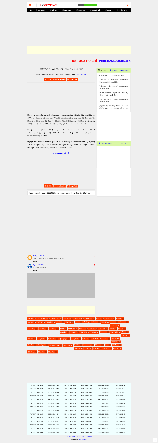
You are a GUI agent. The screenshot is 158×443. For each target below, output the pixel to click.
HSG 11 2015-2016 (86, 403)
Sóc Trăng (95, 338)
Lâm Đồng (63, 332)
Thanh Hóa (114, 342)
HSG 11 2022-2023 (86, 428)
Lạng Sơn (73, 332)
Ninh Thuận (114, 332)
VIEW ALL (125, 143)
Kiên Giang (82, 328)
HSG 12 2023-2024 (103, 432)
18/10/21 (46, 264)
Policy (83, 436)
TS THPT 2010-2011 (36, 385)
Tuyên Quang (87, 345)
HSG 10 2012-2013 (70, 392)
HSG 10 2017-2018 (70, 410)
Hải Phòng (42, 329)
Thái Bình (31, 345)
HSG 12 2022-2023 (103, 428)
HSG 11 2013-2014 (86, 396)
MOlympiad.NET (38, 256)
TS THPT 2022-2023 (36, 428)
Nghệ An (93, 332)
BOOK (109, 10)
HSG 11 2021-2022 (86, 425)
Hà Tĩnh (113, 322)
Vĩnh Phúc (77, 348)
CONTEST (41, 10)
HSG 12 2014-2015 (103, 399)
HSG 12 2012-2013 (103, 392)
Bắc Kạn (118, 318)
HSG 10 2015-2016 (70, 403)
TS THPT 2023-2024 (36, 432)
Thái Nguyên (41, 345)
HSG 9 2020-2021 (53, 421)
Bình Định (89, 318)
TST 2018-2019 (120, 414)
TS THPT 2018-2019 (36, 414)
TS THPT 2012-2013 (36, 392)
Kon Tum (92, 328)
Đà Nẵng (106, 348)
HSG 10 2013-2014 (70, 396)
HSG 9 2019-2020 (53, 417)
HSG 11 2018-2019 (86, 414)
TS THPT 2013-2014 (36, 396)
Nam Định (84, 332)
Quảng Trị (85, 339)
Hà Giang (86, 322)
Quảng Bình (40, 339)
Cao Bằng (49, 322)
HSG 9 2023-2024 (53, 432)
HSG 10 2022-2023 (70, 428)
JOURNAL (81, 10)
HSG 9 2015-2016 (53, 403)
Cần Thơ (68, 322)
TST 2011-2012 (120, 388)
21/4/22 (45, 256)
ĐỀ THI (54, 10)
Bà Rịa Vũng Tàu (43, 318)
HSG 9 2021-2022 (53, 425)
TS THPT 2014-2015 (36, 399)
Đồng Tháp (51, 352)
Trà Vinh (76, 345)
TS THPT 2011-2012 (36, 388)
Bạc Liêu (98, 318)
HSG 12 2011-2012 (103, 388)
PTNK (124, 332)
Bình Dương (55, 318)
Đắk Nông (31, 352)
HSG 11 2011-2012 (86, 388)
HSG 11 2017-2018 (86, 410)
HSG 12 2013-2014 (103, 396)
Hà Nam (95, 322)
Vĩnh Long (115, 345)
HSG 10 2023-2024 (70, 432)
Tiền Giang (66, 345)
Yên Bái (87, 348)
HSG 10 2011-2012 (70, 388)
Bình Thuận (78, 318)
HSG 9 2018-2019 (53, 414)
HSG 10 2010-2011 (70, 385)
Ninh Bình (103, 332)
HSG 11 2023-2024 (86, 432)
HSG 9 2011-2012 (53, 388)
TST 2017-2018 (120, 410)
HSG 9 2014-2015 (53, 399)
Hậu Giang (52, 329)
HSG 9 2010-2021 (53, 385)
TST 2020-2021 (120, 421)
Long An (111, 328)
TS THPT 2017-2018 (36, 410)
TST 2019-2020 (120, 417)
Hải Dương (31, 329)
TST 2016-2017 (120, 407)
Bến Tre (40, 322)
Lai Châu (102, 328)
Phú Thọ (124, 335)
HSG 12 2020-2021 (103, 421)
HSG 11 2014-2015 (86, 399)
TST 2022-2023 (120, 428)
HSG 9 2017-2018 (53, 410)
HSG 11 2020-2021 (86, 421)
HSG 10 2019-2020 (70, 417)
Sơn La (105, 339)
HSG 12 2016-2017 (103, 407)
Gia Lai (77, 322)
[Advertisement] (79, 26)
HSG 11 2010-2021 (86, 385)
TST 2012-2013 (120, 392)
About (68, 436)
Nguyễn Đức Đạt (38, 265)
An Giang (30, 318)
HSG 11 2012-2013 (86, 392)
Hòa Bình (122, 322)
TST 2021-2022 (120, 425)
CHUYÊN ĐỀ (96, 10)
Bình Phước (67, 318)
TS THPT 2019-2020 (36, 417)
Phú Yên (30, 338)
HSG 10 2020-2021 (70, 421)
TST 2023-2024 (120, 432)
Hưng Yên (114, 325)
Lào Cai (120, 328)
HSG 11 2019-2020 (86, 417)
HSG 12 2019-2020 (103, 417)
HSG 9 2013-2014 (53, 396)
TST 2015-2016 (120, 403)
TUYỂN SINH (123, 10)
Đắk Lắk (115, 348)
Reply (35, 270)
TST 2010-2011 (120, 385)
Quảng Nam (51, 339)
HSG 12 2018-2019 (103, 414)
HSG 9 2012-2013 (53, 392)
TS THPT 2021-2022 (36, 425)
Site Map (88, 436)
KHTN (62, 328)
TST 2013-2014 (120, 396)
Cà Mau (59, 322)
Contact (73, 436)
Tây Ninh (98, 345)
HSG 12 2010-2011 (103, 385)
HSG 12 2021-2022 (103, 425)
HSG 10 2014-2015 (70, 399)
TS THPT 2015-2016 (36, 403)
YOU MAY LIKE (105, 143)
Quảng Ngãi (63, 339)
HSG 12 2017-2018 (103, 410)
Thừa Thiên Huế (54, 345)
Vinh (106, 345)
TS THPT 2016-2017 (36, 407)
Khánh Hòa (71, 328)
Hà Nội (104, 322)
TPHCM (113, 338)
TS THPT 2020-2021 (36, 421)
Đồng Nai (41, 352)
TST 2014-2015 (120, 399)
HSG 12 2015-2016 (103, 403)
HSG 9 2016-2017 (53, 407)
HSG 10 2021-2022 (70, 425)
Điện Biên (96, 348)
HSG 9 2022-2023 (53, 428)
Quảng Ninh (74, 339)
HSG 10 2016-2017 (70, 407)
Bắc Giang (109, 318)
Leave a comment (81, 74)
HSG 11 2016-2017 (86, 407)
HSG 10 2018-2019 (70, 414)
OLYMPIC (67, 10)
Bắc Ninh (30, 322)
